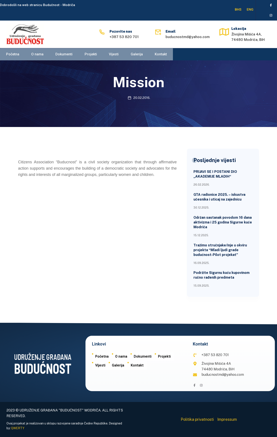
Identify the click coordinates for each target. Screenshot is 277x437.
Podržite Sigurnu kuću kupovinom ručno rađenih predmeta (221, 275)
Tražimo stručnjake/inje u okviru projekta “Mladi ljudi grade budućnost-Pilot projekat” (220, 250)
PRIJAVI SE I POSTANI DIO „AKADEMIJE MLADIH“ (215, 174)
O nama (37, 55)
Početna (12, 55)
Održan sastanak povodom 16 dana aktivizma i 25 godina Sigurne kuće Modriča (222, 222)
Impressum (227, 419)
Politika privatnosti (197, 419)
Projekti (90, 55)
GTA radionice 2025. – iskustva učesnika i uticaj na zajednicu (219, 197)
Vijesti (113, 55)
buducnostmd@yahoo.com (188, 37)
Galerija (136, 55)
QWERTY (17, 428)
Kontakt (159, 55)
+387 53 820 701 (124, 37)
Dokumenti (63, 55)
